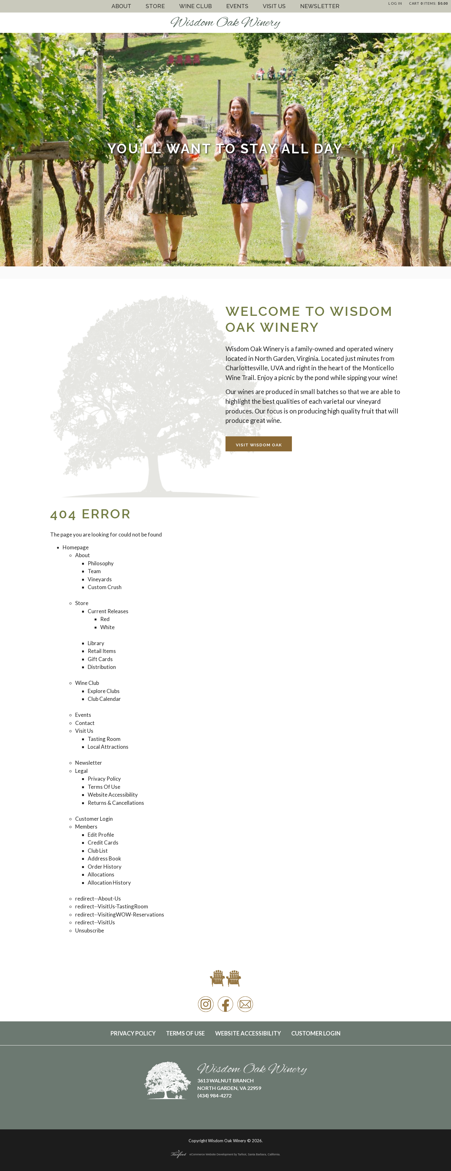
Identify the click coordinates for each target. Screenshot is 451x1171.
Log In (395, 3)
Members (86, 826)
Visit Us (274, 6)
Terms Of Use (104, 786)
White (107, 627)
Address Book (104, 858)
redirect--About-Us (98, 898)
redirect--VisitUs (95, 922)
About (121, 6)
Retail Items (102, 651)
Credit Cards (103, 842)
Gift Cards (100, 659)
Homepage (76, 547)
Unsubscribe (89, 930)
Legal (81, 771)
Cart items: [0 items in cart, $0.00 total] (428, 3)
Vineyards (100, 579)
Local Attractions (108, 746)
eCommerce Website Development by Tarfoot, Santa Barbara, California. (225, 1154)
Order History (105, 866)
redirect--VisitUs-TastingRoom (111, 906)
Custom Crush (105, 587)
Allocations (101, 874)
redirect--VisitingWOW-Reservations (119, 914)
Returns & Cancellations (116, 802)
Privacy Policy (104, 778)
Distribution (102, 667)
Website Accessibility (113, 794)
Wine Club (195, 6)
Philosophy (101, 563)
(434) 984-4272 (214, 1095)
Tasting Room (104, 739)
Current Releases (108, 611)
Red (105, 619)
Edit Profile (101, 834)
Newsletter (320, 6)
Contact (85, 723)
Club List (98, 850)
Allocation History (109, 882)
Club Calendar (104, 699)
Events (237, 6)
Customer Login (94, 818)
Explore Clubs (104, 691)
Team (94, 571)
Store (155, 6)
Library (96, 643)
